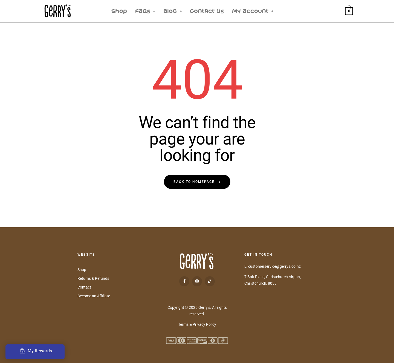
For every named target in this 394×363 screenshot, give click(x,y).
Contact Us (207, 11)
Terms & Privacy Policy (197, 324)
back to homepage (197, 182)
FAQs (145, 11)
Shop (119, 11)
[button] (145, 11)
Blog (172, 11)
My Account (252, 11)
